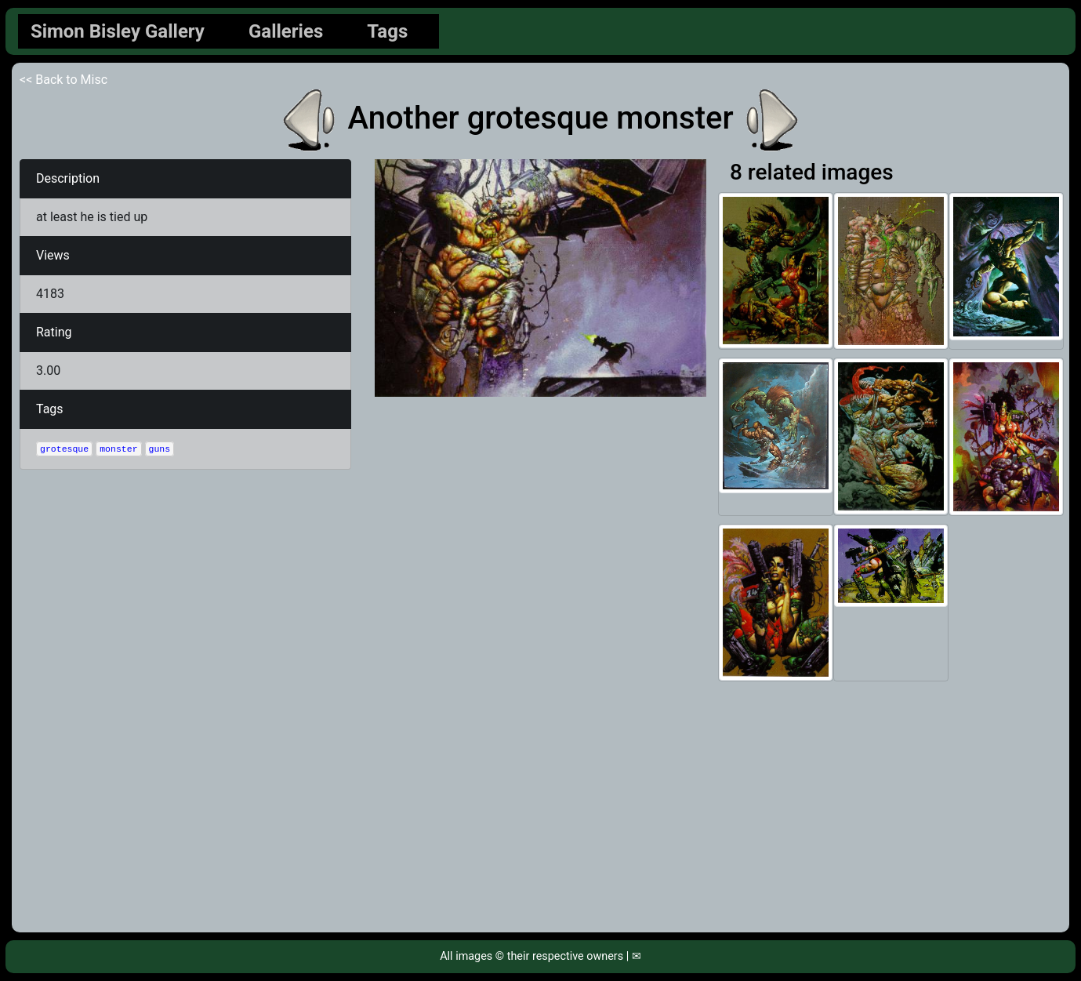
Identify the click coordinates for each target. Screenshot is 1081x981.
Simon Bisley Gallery (118, 31)
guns (160, 449)
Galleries (285, 31)
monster (118, 449)
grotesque (64, 449)
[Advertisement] (541, 807)
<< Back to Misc (63, 79)
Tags (387, 31)
